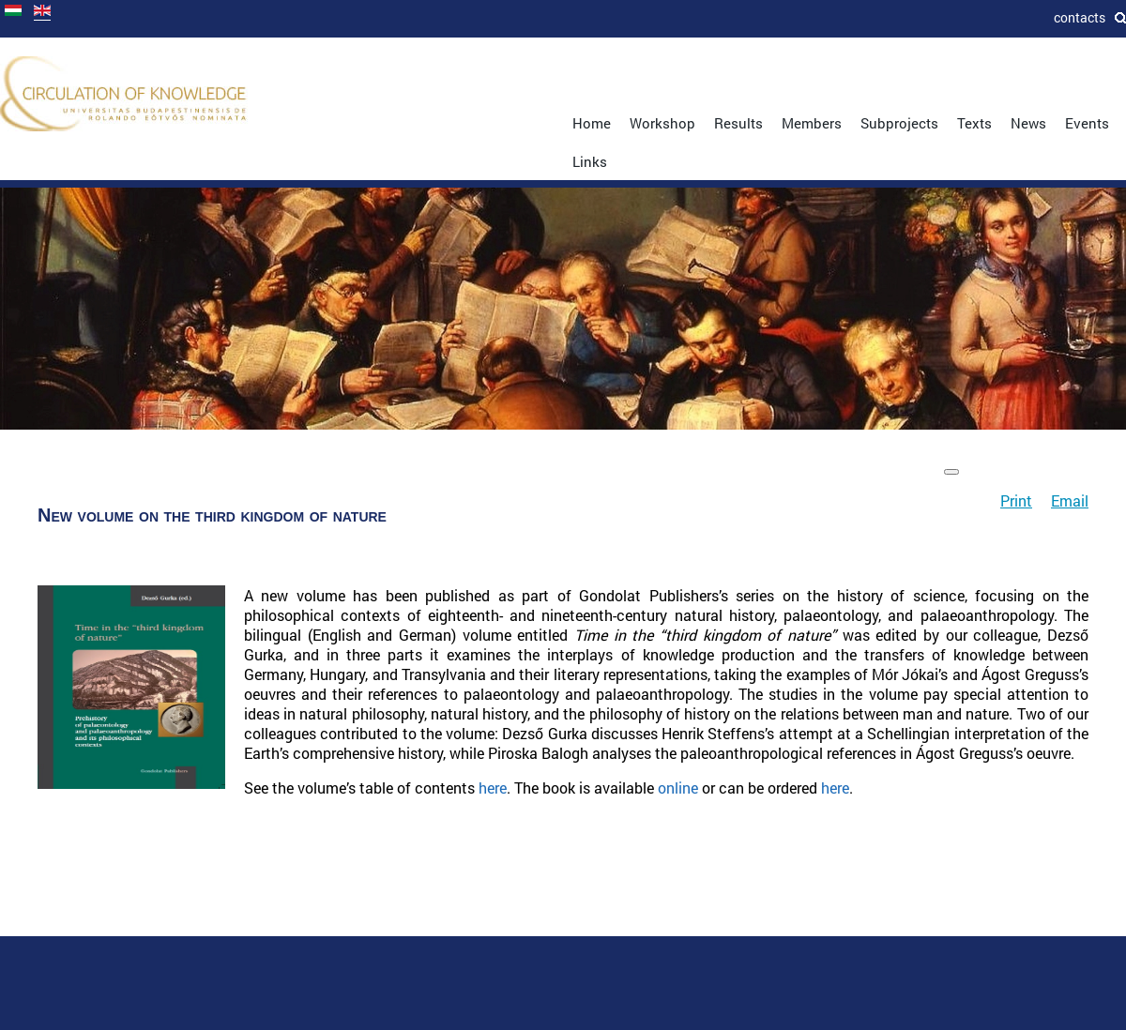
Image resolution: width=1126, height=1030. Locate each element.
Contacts (1079, 17)
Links (589, 161)
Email (1069, 500)
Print (1016, 500)
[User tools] (951, 472)
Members (812, 123)
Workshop (662, 123)
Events (1087, 123)
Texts (974, 123)
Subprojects (899, 123)
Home (591, 123)
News (1028, 123)
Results (738, 123)
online (678, 787)
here (493, 787)
